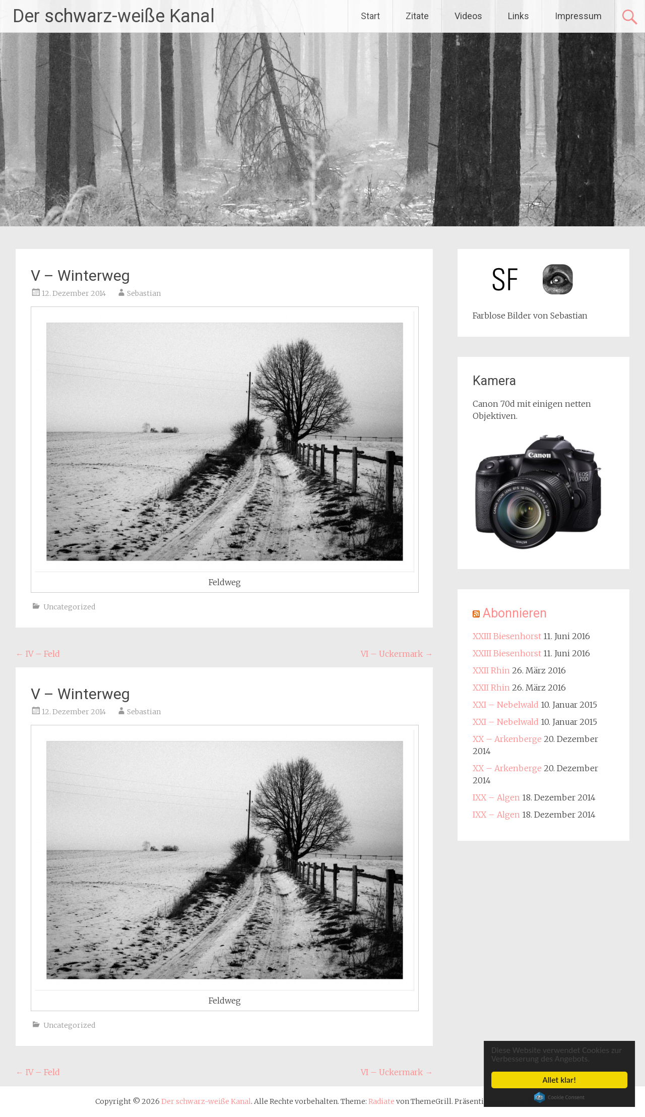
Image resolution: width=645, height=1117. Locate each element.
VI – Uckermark (397, 654)
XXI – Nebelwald (506, 705)
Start (370, 16)
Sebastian (144, 293)
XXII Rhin (491, 670)
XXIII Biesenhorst (507, 636)
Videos (468, 16)
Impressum (578, 16)
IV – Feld (38, 654)
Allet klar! (560, 1080)
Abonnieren (515, 613)
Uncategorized (69, 606)
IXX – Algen (496, 797)
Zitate (417, 16)
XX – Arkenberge (507, 739)
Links (518, 16)
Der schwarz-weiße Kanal (114, 16)
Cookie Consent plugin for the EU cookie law (560, 1097)
